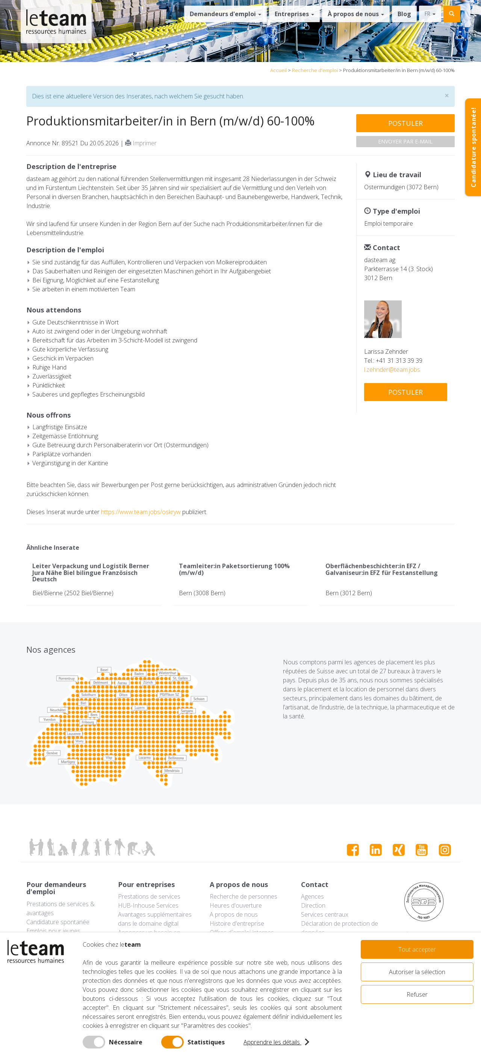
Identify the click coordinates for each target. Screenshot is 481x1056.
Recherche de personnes (243, 896)
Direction (313, 905)
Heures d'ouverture (236, 905)
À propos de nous (356, 14)
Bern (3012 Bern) (348, 593)
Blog (404, 14)
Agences (312, 896)
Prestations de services (149, 896)
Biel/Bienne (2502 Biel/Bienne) (72, 593)
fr (430, 13)
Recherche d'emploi (315, 70)
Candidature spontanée (57, 922)
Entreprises (294, 14)
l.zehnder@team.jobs (392, 369)
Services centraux (324, 914)
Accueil (278, 70)
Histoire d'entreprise (237, 923)
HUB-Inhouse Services (148, 905)
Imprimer (141, 143)
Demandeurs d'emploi (225, 14)
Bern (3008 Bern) (202, 593)
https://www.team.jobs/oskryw (141, 512)
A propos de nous (234, 914)
